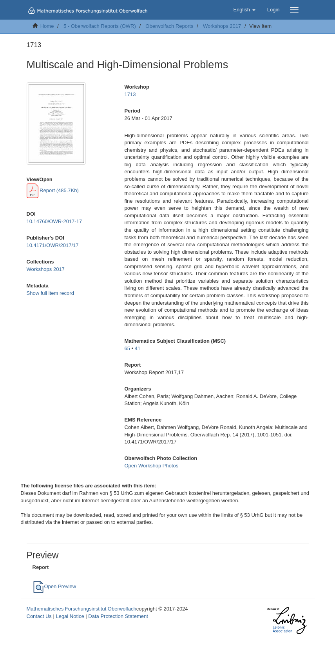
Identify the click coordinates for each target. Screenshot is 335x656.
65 (127, 348)
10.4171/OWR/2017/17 (53, 245)
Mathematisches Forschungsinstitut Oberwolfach (81, 609)
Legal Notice (70, 616)
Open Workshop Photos (152, 466)
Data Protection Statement (118, 616)
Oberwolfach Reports (169, 26)
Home (47, 26)
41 (137, 348)
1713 (130, 94)
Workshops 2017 (222, 26)
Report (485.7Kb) (53, 190)
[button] (244, 10)
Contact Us (39, 616)
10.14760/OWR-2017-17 (54, 221)
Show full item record (50, 293)
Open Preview (54, 586)
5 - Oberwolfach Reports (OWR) (99, 26)
